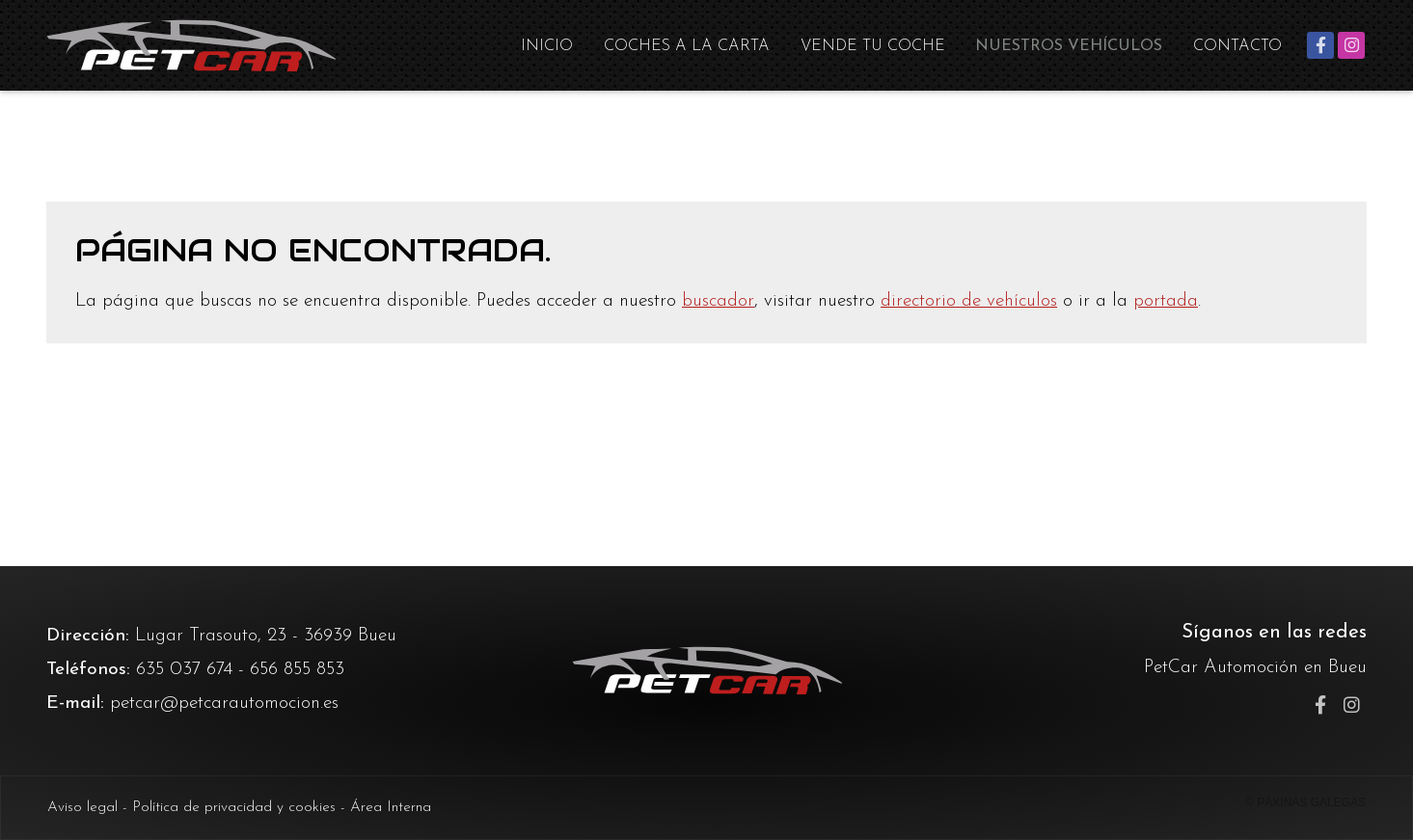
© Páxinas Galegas (1305, 802)
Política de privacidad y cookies (234, 807)
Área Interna (390, 807)
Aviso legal (82, 807)
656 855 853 (297, 670)
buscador (718, 301)
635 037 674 (184, 670)
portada (1165, 301)
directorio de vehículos (969, 301)
